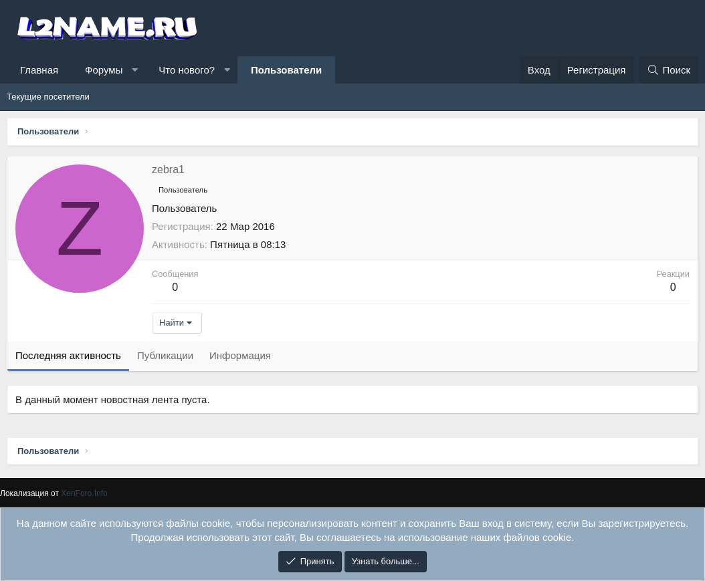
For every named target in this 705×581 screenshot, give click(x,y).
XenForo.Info (84, 493)
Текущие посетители (48, 97)
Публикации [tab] (165, 355)
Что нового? (187, 70)
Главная (39, 70)
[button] (134, 70)
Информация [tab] (240, 355)
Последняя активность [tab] (68, 355)
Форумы (103, 70)
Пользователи (286, 70)
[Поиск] (668, 70)
